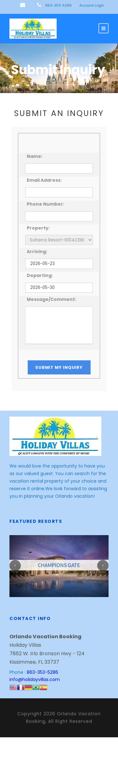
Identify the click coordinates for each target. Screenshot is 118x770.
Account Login (92, 5)
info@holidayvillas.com (35, 679)
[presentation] (15, 565)
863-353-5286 (58, 5)
